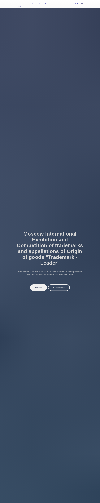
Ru (82, 4)
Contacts (76, 4)
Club (40, 4)
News (33, 4)
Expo (46, 4)
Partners (54, 4)
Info (68, 4)
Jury (61, 4)
